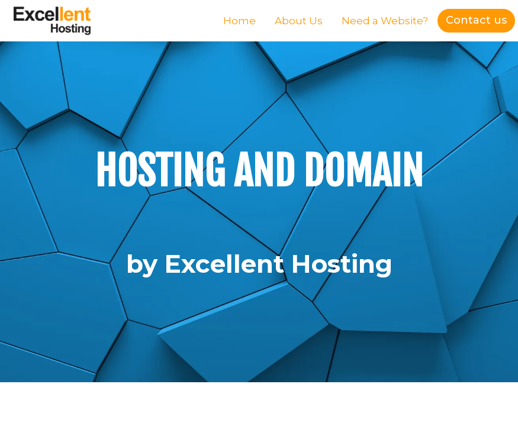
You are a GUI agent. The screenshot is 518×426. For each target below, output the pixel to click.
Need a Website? (385, 21)
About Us (299, 21)
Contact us (476, 20)
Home (239, 21)
